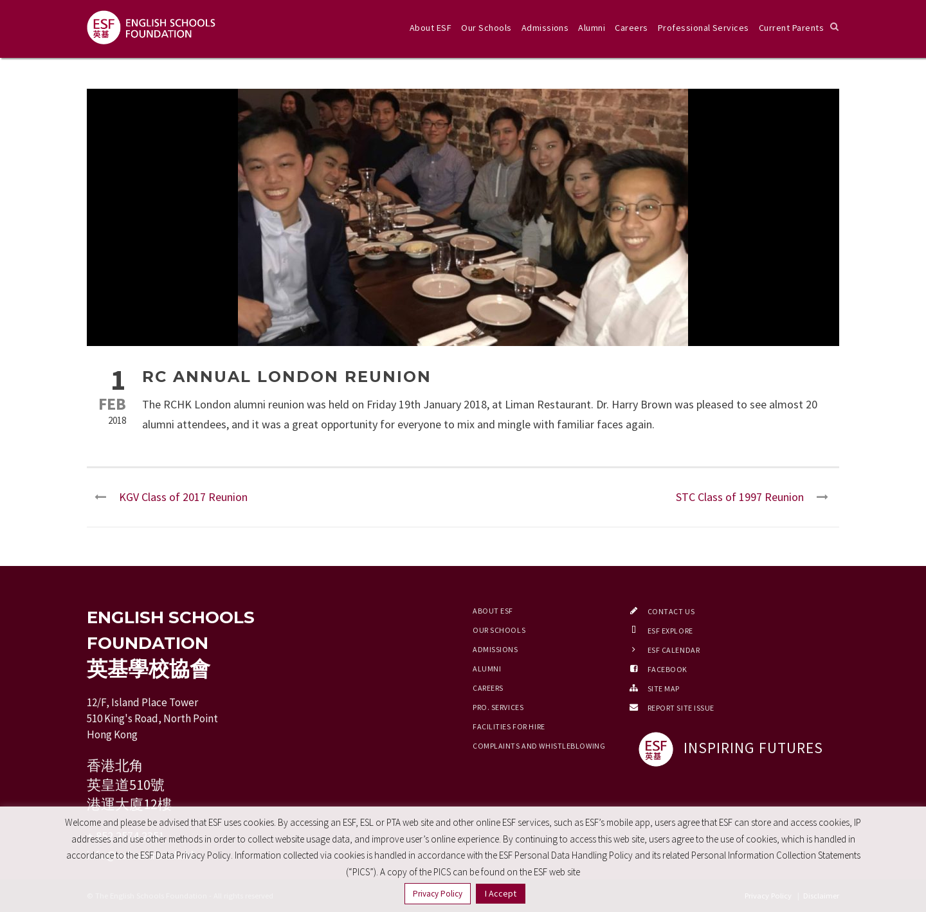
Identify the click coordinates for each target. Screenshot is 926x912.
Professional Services (703, 27)
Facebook (667, 669)
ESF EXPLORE (670, 630)
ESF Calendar (674, 650)
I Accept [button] (500, 893)
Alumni (591, 27)
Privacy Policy (437, 893)
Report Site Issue (681, 708)
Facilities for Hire (509, 726)
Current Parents (791, 27)
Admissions (545, 27)
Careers (631, 27)
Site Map (664, 688)
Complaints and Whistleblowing (539, 746)
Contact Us (671, 611)
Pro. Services (498, 707)
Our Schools (486, 27)
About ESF (430, 27)
